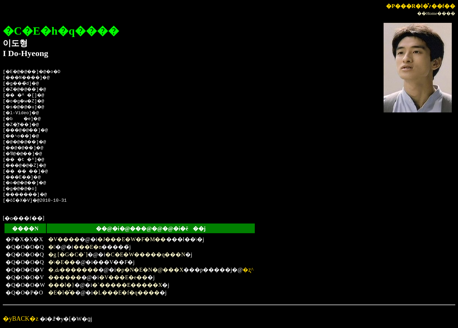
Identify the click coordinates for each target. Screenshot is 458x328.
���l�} (61, 285)
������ (64, 277)
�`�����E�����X (127, 285)
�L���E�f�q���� (126, 292)
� (52, 247)
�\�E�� (61, 262)
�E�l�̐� (61, 292)
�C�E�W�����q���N (145, 254)
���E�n (87, 247)
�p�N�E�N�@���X (149, 270)
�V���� (64, 239)
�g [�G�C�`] (68, 254)
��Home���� (436, 13)
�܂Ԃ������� (73, 270)
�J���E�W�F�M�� (131, 239)
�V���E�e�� (123, 277)
